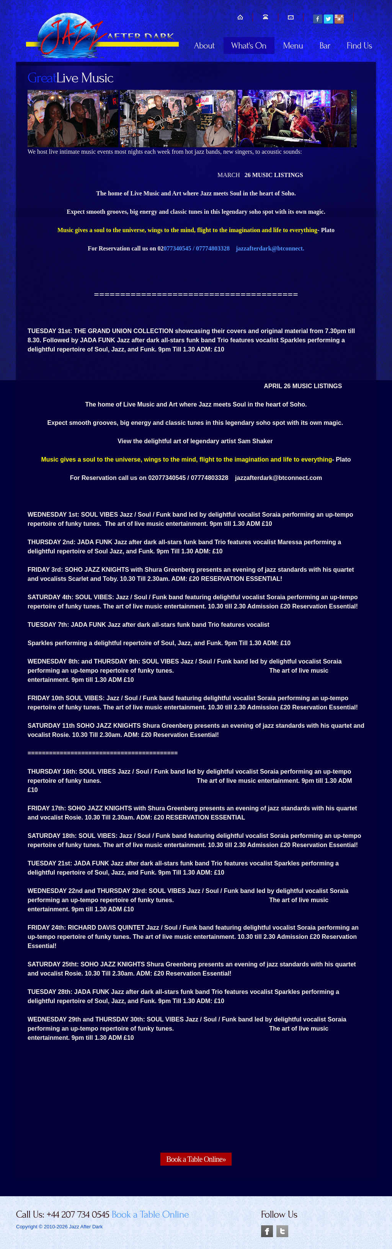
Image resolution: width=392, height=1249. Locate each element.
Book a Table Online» (195, 1159)
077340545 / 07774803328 (200, 248)
